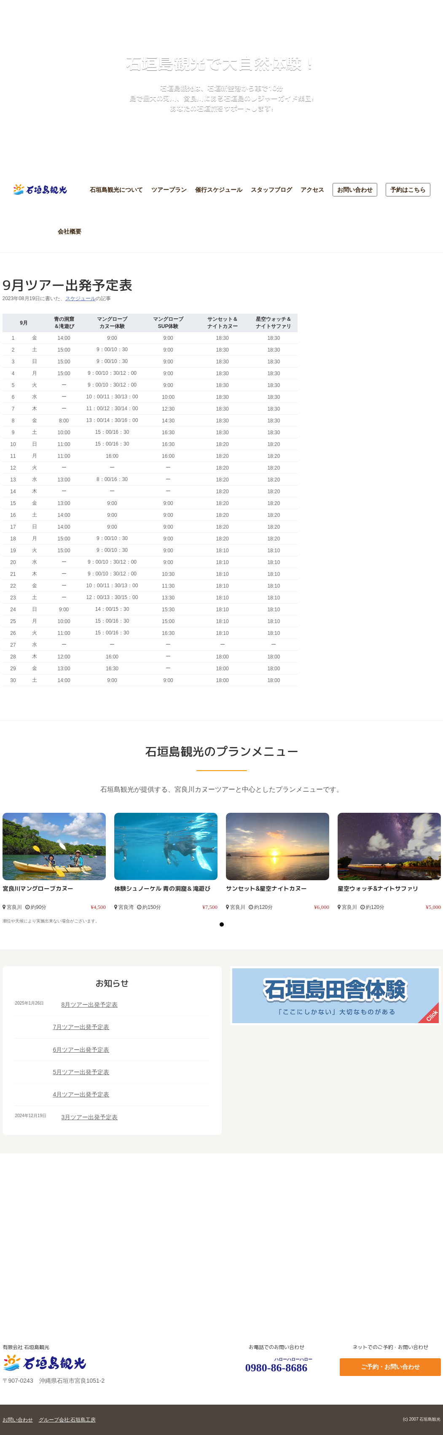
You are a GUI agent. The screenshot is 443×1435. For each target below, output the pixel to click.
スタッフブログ (271, 189)
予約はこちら (408, 189)
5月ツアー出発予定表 (81, 1072)
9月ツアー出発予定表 (67, 285)
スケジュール (80, 298)
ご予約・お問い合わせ (390, 1366)
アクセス (312, 189)
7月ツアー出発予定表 (81, 1027)
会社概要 (69, 231)
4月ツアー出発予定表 (81, 1094)
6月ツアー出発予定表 (81, 1049)
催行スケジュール (218, 189)
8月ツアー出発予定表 (90, 1004)
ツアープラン (169, 189)
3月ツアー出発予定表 (90, 1117)
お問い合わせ (355, 189)
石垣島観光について (116, 189)
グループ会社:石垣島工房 (67, 1420)
